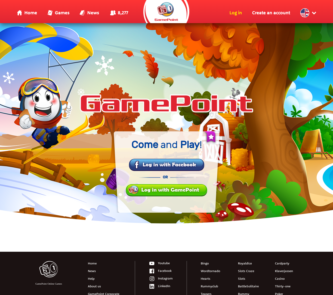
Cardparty (282, 263)
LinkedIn (159, 286)
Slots (241, 278)
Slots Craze (246, 271)
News (92, 271)
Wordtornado (210, 271)
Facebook (160, 271)
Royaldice (245, 263)
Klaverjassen (284, 271)
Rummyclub (209, 286)
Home (92, 263)
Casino (280, 278)
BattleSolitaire (248, 286)
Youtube (159, 263)
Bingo (205, 263)
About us (94, 286)
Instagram (161, 279)
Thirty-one (282, 286)
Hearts (205, 278)
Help (91, 278)
